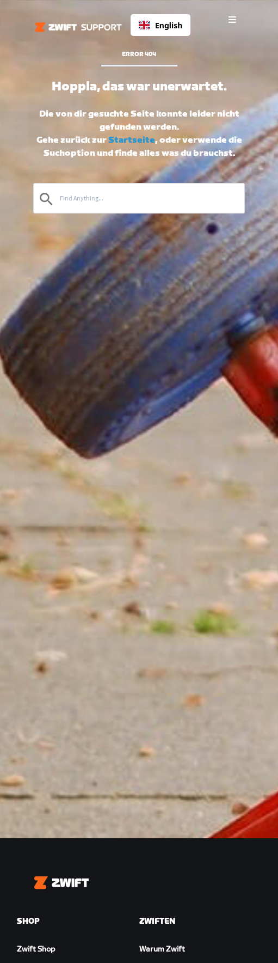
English (160, 25)
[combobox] (160, 25)
